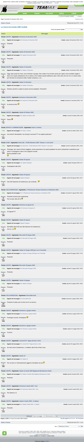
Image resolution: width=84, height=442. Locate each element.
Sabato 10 (22, 356)
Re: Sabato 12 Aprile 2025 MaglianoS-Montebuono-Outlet (35, 374)
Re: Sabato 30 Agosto (26, 162)
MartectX (55, 432)
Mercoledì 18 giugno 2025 (27, 265)
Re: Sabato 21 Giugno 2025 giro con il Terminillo (32, 253)
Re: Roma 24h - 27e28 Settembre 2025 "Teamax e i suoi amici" (36, 145)
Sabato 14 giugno (24, 280)
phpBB (27, 431)
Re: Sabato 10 (24, 359)
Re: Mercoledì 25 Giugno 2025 (28, 238)
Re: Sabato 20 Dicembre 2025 (28, 55)
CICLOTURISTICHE (12, 190)
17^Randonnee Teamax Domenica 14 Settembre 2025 (42, 190)
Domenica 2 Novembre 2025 (27, 97)
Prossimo (80, 418)
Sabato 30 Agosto (24, 159)
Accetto (57, 3)
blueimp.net (46, 434)
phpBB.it (63, 431)
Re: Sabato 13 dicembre (26, 70)
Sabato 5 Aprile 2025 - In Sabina (29, 401)
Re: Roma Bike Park (25, 298)
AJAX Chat (38, 434)
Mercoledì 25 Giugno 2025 (27, 235)
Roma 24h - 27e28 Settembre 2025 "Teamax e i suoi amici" (35, 142)
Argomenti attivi (79, 19)
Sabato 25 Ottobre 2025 (26, 112)
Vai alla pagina (64, 418)
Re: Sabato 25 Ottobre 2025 (27, 115)
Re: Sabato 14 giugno (26, 283)
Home (3, 23)
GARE (8, 142)
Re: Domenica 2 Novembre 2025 (28, 100)
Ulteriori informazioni (47, 3)
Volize (33, 432)
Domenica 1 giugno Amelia (27, 310)
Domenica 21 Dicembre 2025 (28, 37)
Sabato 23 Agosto (24, 220)
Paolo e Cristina (36, 127)
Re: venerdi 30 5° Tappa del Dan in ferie (30, 344)
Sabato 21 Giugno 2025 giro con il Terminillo (32, 250)
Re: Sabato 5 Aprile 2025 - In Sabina (29, 404)
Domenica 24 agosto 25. (26, 205)
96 (77, 418)
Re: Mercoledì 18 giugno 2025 (28, 268)
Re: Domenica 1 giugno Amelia (28, 313)
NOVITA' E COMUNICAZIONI (14, 127)
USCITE (8, 37)
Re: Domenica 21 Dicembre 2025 (29, 40)
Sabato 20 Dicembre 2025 (27, 52)
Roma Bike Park (31, 295)
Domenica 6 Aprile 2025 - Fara (28, 386)
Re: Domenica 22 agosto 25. (27, 208)
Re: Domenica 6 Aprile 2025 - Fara (29, 389)
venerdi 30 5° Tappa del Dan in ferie (30, 341)
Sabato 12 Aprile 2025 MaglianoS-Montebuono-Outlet (35, 371)
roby (3, 40)
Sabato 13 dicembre (25, 67)
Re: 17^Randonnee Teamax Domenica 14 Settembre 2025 (35, 193)
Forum (8, 23)
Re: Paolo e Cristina (25, 130)
